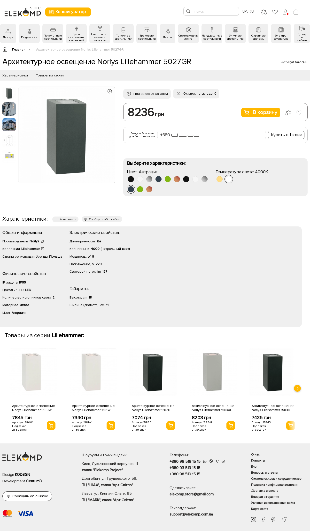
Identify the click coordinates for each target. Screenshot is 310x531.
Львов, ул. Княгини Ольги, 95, (117, 497)
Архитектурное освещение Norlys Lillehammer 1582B (153, 408)
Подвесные (29, 37)
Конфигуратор (67, 12)
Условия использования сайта (273, 503)
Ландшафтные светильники (212, 37)
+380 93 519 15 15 (185, 467)
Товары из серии (50, 75)
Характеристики (15, 75)
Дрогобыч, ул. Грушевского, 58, (117, 482)
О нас (255, 454)
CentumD (34, 481)
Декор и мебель (301, 37)
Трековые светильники (147, 37)
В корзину (260, 112)
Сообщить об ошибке (104, 219)
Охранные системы (258, 37)
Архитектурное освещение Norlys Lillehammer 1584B (273, 408)
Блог (254, 467)
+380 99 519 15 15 (185, 461)
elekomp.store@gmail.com (192, 494)
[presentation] (297, 388)
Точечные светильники (123, 37)
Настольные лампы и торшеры (99, 37)
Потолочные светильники (53, 37)
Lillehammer (30, 249)
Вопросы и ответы (264, 473)
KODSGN (22, 474)
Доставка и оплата (264, 491)
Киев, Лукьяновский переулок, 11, (117, 467)
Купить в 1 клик (286, 134)
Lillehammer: (68, 335)
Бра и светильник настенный (76, 37)
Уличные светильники (235, 37)
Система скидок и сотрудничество (276, 479)
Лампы (167, 37)
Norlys (34, 241)
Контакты (258, 461)
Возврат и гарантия (265, 497)
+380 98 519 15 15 (185, 474)
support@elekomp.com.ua (191, 514)
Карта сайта (259, 509)
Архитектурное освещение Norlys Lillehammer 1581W (93, 408)
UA (245, 11)
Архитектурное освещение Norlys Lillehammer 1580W (33, 408)
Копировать (68, 219)
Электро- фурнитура (281, 37)
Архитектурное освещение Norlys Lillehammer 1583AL (213, 408)
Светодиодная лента (188, 37)
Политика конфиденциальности (274, 485)
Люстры (8, 37)
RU (251, 11)
